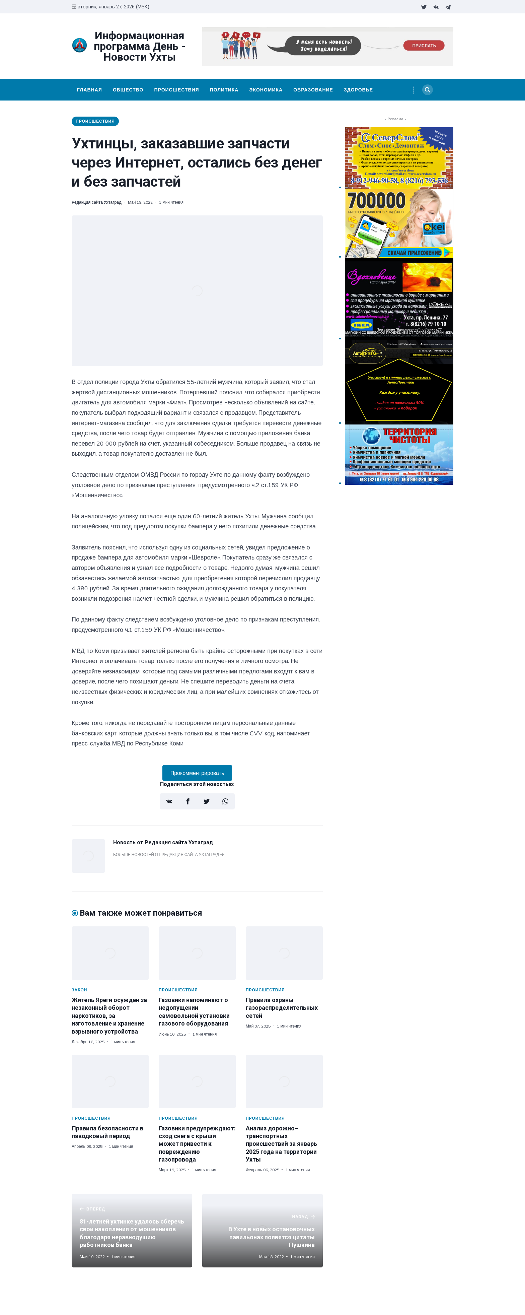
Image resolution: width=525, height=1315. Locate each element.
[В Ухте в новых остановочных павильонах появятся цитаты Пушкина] (262, 1230)
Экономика (266, 90)
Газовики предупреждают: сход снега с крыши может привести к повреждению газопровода (197, 1144)
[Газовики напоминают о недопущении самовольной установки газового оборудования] (197, 953)
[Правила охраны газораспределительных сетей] (284, 953)
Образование (313, 90)
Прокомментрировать (197, 773)
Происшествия (176, 90)
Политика (224, 90)
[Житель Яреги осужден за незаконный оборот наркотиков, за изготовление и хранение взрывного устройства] (110, 953)
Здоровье (358, 90)
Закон (79, 989)
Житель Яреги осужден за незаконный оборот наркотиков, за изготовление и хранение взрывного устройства (109, 1015)
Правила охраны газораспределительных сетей (282, 1007)
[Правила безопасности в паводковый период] (110, 1081)
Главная (89, 90)
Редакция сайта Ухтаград (97, 202)
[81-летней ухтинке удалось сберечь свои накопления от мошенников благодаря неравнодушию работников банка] (132, 1230)
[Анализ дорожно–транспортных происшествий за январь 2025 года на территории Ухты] (284, 1081)
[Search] (427, 89)
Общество (128, 90)
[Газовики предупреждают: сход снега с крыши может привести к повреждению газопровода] (197, 1081)
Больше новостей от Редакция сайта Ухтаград (168, 854)
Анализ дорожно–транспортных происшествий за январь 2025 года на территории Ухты (281, 1144)
